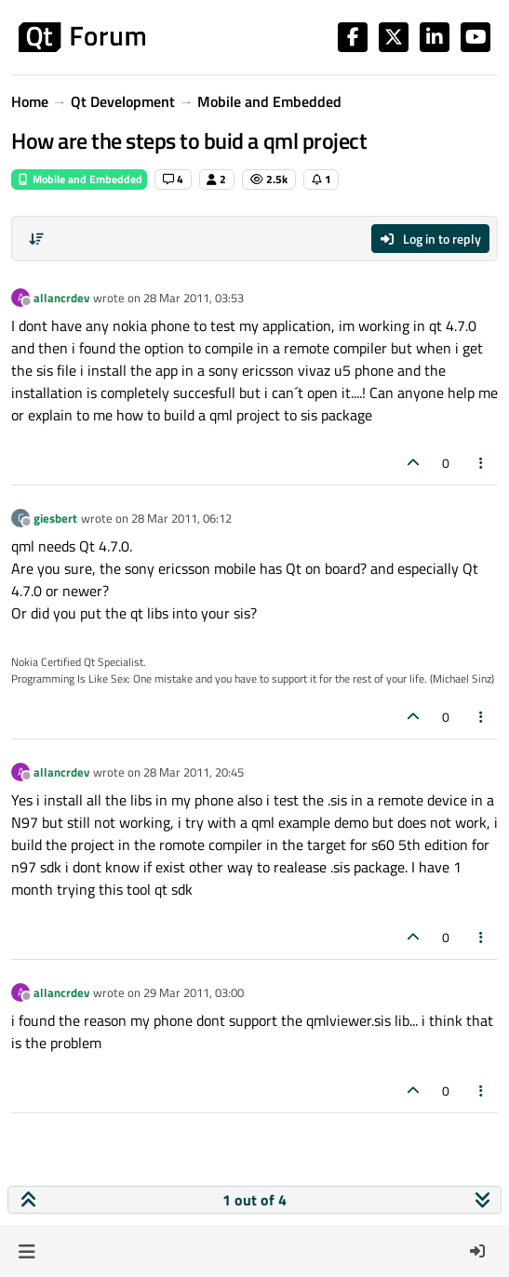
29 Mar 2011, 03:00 (193, 992)
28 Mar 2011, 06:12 (181, 518)
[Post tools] (482, 462)
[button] (26, 1251)
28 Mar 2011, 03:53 (193, 297)
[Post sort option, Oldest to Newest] (36, 239)
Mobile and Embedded (79, 179)
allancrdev (61, 297)
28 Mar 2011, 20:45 (193, 772)
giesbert (55, 518)
